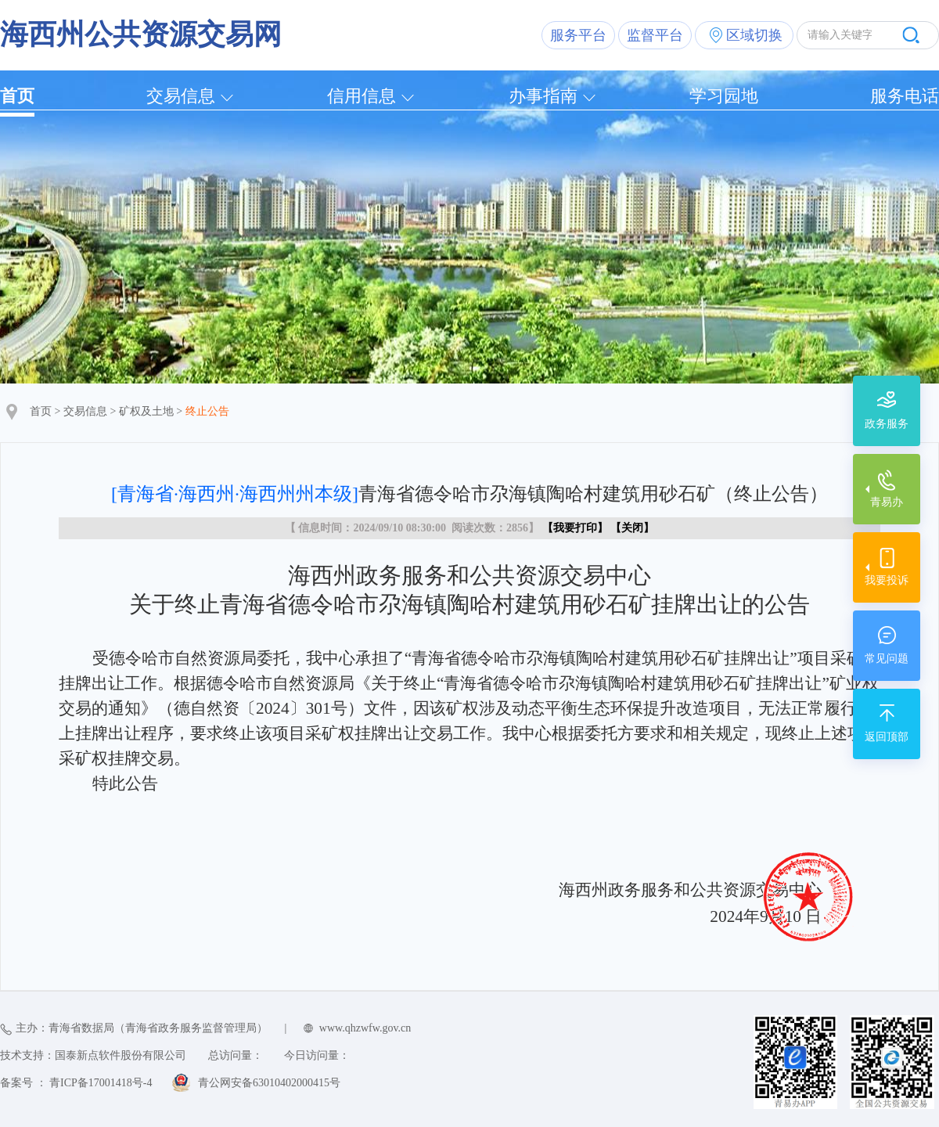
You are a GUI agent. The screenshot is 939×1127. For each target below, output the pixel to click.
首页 (17, 96)
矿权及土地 (146, 411)
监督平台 (655, 35)
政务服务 (886, 424)
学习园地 (723, 96)
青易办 (886, 502)
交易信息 (180, 96)
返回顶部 (886, 737)
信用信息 (361, 96)
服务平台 (578, 35)
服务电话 (904, 96)
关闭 (632, 528)
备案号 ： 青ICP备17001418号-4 (76, 1083)
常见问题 (886, 658)
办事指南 (543, 96)
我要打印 (575, 528)
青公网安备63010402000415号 (269, 1083)
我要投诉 (886, 580)
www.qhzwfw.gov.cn (365, 1028)
